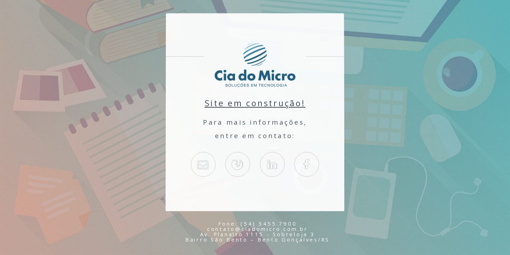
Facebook (306, 164)
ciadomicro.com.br (237, 164)
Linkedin (272, 164)
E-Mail (203, 164)
